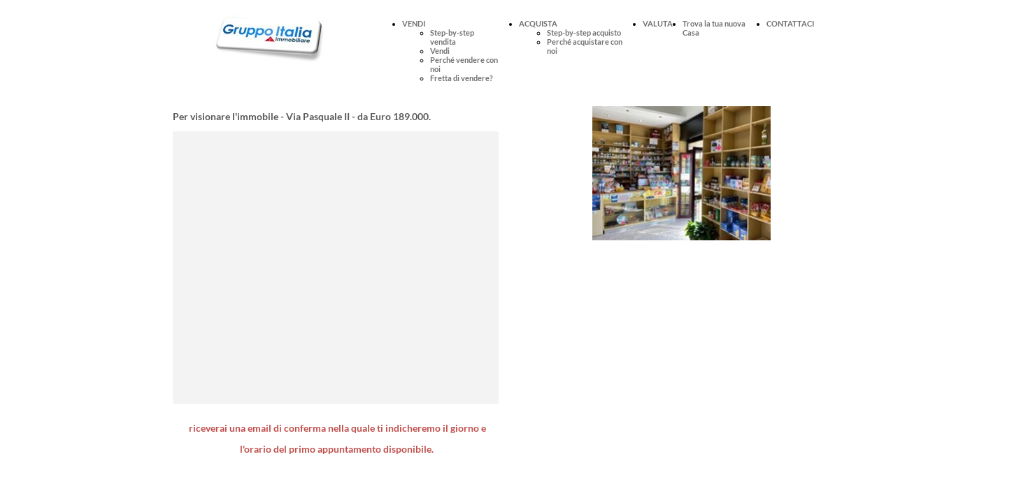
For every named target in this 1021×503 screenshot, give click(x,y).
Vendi (440, 50)
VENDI (413, 23)
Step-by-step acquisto (584, 32)
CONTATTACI (790, 23)
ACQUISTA (538, 23)
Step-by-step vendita (452, 37)
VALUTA (658, 23)
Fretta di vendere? (461, 77)
